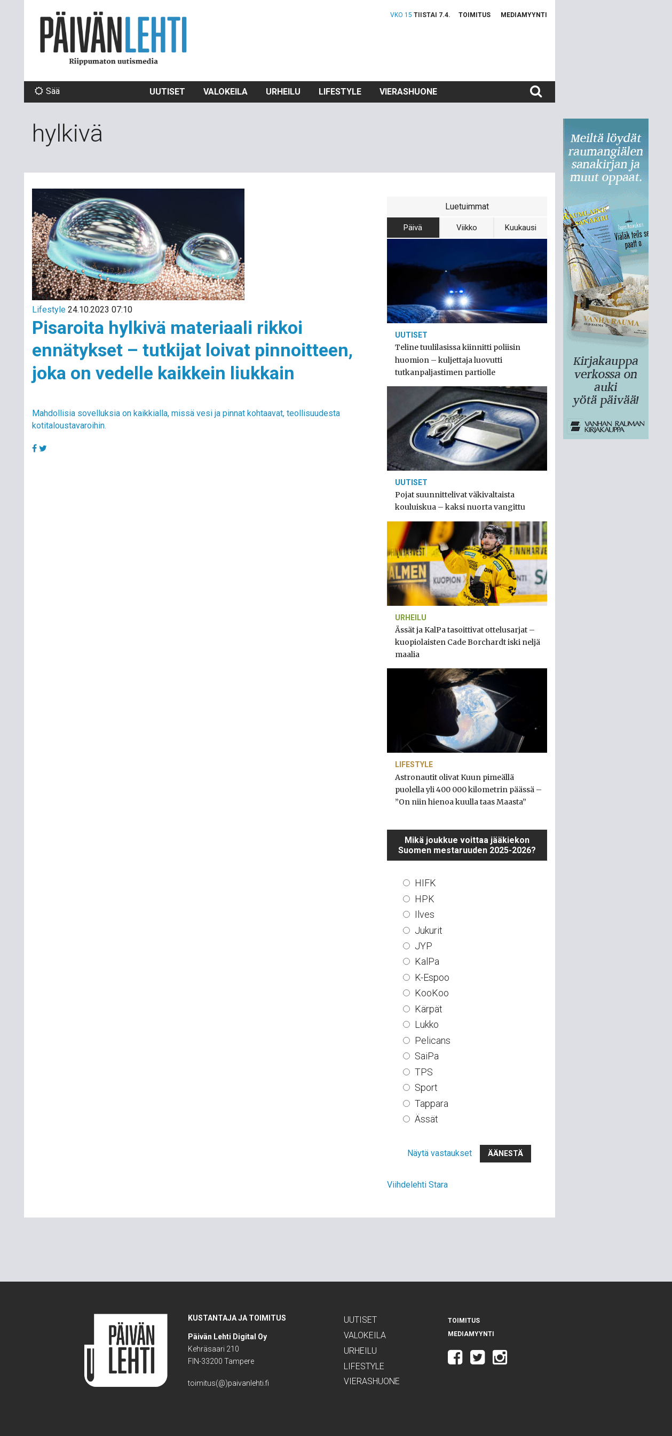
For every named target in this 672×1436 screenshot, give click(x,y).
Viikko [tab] (466, 227)
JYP (423, 945)
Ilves (424, 914)
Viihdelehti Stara (417, 1185)
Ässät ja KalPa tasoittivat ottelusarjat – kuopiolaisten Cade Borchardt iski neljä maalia (467, 642)
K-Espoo (432, 977)
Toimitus (474, 15)
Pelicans (432, 1040)
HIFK (425, 882)
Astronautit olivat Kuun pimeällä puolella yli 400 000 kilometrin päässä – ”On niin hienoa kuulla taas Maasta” (468, 789)
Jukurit (428, 930)
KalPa (427, 961)
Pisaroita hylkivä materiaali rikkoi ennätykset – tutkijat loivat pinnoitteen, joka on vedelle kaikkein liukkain (192, 350)
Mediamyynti (524, 15)
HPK (424, 898)
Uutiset (167, 92)
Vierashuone (408, 92)
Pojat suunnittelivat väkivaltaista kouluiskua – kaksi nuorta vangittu (460, 501)
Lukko (427, 1024)
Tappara (431, 1103)
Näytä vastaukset (439, 1153)
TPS (424, 1072)
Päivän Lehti (113, 38)
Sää (47, 91)
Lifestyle (340, 92)
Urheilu (283, 92)
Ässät (426, 1119)
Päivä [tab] (413, 227)
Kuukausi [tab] (520, 227)
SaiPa (427, 1056)
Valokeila (225, 92)
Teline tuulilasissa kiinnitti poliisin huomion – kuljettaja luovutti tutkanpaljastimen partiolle (457, 359)
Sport (426, 1087)
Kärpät (428, 1008)
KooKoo (432, 992)
